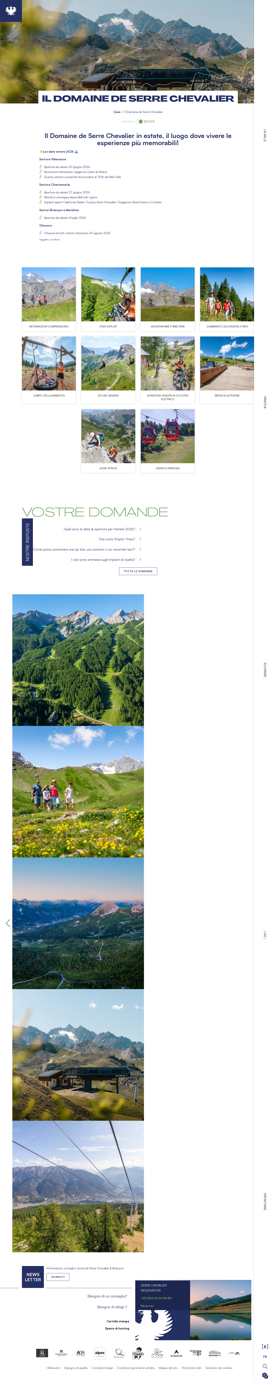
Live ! (265, 935)
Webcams (53, 1368)
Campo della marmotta (49, 395)
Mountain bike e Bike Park (168, 326)
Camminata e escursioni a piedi (227, 326)
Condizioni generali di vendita (136, 1368)
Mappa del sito (168, 1368)
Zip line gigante (108, 395)
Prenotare (265, 1201)
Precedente (8, 923)
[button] (138, 660)
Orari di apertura (168, 468)
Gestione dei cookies (218, 1368)
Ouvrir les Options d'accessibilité (265, 1346)
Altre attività (108, 468)
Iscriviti (58, 1276)
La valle (265, 135)
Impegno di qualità (76, 1368)
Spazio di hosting (115, 1328)
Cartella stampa (116, 1321)
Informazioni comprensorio (49, 326)
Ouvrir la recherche (265, 1366)
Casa (117, 112)
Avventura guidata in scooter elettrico (167, 397)
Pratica (265, 402)
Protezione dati (191, 1368)
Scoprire (265, 669)
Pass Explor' (108, 326)
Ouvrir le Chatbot (265, 1375)
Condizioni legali (102, 1368)
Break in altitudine (227, 395)
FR (265, 1357)
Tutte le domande (138, 571)
